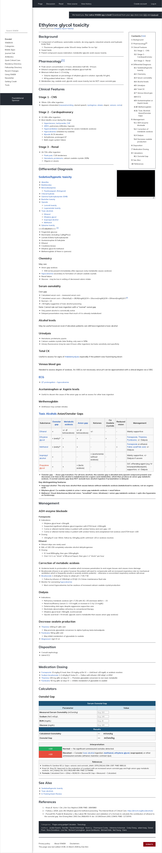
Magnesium (46, 639)
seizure (113, 105)
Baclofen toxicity (48, 199)
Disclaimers (74, 843)
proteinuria (58, 158)
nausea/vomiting (66, 105)
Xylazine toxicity (48, 225)
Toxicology (81, 824)
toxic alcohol (88, 753)
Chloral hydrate (47, 194)
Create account (140, 4)
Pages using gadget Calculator (64, 824)
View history (86, 4)
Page (40, 4)
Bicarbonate (46, 576)
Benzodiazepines (48, 188)
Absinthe (45, 182)
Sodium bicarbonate (49, 675)
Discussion (50, 4)
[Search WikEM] (16, 31)
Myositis (47, 134)
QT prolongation (48, 382)
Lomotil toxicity (50, 205)
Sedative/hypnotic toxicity (55, 176)
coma (119, 105)
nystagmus (92, 105)
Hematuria (48, 158)
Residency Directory (13, 64)
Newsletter (9, 78)
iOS (145, 15)
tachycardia (61, 123)
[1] (63, 60)
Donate (149, 844)
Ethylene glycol (50, 217)
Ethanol (47, 214)
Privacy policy (44, 843)
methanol (108, 753)
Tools (7, 85)
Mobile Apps (10, 50)
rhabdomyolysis (72, 356)
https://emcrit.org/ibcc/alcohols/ (140, 811)
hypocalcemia (63, 382)
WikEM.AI (9, 43)
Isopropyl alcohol (51, 220)
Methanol (48, 222)
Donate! (8, 39)
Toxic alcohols (47, 211)
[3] (127, 298)
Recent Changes (12, 71)
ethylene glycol (121, 753)
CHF (68, 123)
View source (72, 4)
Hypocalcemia (50, 131)
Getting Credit (11, 81)
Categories (9, 46)
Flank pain (48, 155)
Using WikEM (10, 74)
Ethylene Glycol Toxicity (63, 28)
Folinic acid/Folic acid (136, 447)
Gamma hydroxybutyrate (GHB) (54, 196)
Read (61, 4)
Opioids (44, 202)
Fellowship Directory (13, 67)
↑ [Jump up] (44, 807)
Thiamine (142, 437)
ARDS (46, 126)
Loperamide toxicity (52, 208)
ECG (41, 377)
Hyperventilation (51, 129)
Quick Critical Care (12, 60)
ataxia (100, 105)
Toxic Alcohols (48, 413)
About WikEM (60, 843)
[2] (57, 228)
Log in (153, 4)
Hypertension (49, 123)
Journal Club (10, 53)
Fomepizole (132, 437)
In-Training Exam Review (51, 794)
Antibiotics (9, 57)
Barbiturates (46, 185)
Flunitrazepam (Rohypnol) (55, 191)
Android (154, 15)
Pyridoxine (132, 440)
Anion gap (83, 423)
